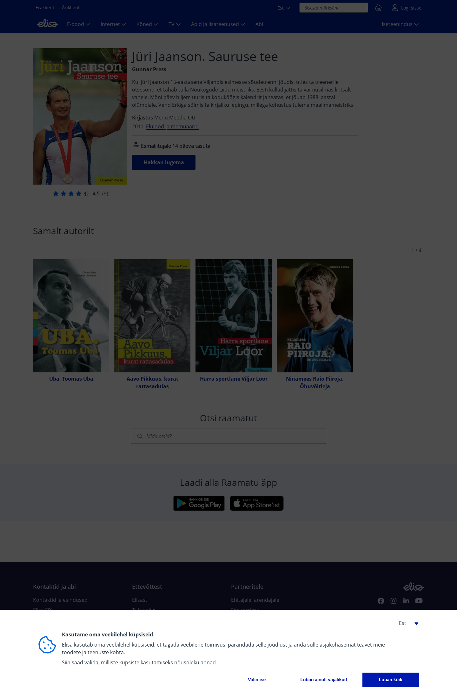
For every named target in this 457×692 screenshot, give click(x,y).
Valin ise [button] (257, 679)
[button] (406, 623)
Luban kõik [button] (390, 679)
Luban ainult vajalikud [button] (323, 679)
